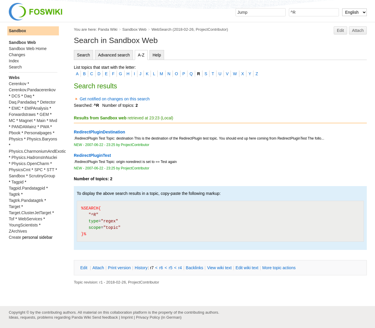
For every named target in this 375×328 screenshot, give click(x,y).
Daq (28, 96)
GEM (44, 114)
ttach (98, 267)
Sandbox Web (134, 29)
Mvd (53, 120)
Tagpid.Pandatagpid (27, 188)
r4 (180, 267)
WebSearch (161, 29)
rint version (119, 267)
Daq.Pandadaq (22, 102)
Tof (11, 219)
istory (141, 267)
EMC (16, 108)
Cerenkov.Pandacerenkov (32, 89)
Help (157, 55)
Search (83, 55)
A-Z (141, 55)
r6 (161, 267)
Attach (358, 30)
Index (14, 61)
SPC (38, 169)
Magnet (26, 120)
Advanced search (114, 55)
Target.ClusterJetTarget (30, 212)
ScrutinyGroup (42, 176)
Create (15, 237)
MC (12, 120)
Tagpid (17, 182)
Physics (16, 139)
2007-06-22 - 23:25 (100, 145)
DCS (15, 96)
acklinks (194, 267)
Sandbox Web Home (28, 48)
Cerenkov (17, 83)
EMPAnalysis (36, 108)
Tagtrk (14, 194)
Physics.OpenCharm (30, 163)
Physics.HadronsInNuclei (34, 157)
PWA (44, 126)
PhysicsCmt (19, 169)
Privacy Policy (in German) (159, 317)
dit (84, 267)
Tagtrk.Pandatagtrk (26, 200)
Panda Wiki (107, 29)
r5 (170, 267)
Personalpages (38, 132)
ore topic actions (279, 267)
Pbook (15, 132)
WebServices (30, 219)
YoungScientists (23, 225)
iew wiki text (219, 267)
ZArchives (18, 231)
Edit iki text (247, 267)
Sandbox (17, 30)
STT (50, 169)
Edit (340, 30)
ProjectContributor (211, 29)
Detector (48, 102)
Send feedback (105, 317)
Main (41, 120)
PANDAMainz (23, 126)
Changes (17, 54)
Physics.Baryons (42, 139)
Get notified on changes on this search (115, 99)
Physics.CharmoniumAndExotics (38, 151)
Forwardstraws (22, 114)
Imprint (127, 317)
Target (14, 206)
